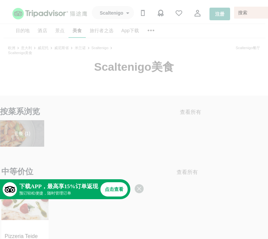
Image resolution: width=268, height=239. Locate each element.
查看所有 (190, 112)
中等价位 (17, 171)
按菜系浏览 (20, 111)
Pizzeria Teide (21, 236)
